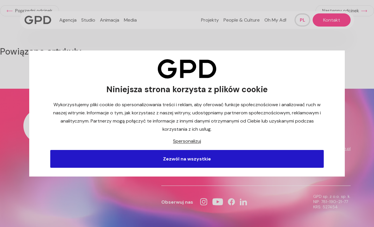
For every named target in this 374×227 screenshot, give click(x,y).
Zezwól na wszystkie (187, 159)
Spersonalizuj (187, 141)
